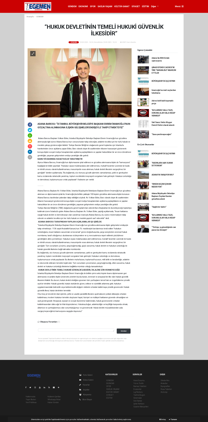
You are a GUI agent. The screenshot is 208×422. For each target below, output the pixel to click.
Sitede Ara (165, 380)
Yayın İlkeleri (31, 399)
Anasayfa (30, 17)
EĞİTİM (145, 6)
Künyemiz (85, 395)
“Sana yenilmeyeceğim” (162, 134)
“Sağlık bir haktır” (159, 207)
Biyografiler (165, 386)
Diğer (154, 6)
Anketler (164, 383)
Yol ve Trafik (138, 383)
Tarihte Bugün (139, 395)
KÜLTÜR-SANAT (121, 6)
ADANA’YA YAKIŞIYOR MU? (163, 175)
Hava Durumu (139, 380)
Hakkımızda (30, 397)
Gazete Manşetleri (140, 407)
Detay (162, 419)
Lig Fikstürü (138, 392)
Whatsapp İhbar (54, 399)
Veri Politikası (31, 402)
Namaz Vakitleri (139, 386)
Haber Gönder (53, 402)
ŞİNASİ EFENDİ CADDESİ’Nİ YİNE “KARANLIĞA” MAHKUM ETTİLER (164, 70)
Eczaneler (137, 389)
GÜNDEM (72, 6)
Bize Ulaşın (85, 399)
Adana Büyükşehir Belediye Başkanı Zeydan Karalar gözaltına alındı (163, 196)
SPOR (92, 6)
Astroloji (164, 392)
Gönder (124, 331)
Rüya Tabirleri (166, 389)
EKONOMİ (83, 6)
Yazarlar (84, 385)
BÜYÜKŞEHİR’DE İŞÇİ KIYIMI (163, 81)
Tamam (173, 419)
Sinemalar (137, 398)
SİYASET (136, 6)
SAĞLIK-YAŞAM (105, 6)
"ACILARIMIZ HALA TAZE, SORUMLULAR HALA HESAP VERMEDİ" (163, 113)
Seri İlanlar (137, 401)
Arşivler (84, 390)
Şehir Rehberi (138, 404)
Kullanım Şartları (54, 397)
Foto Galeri (86, 375)
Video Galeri (86, 380)
